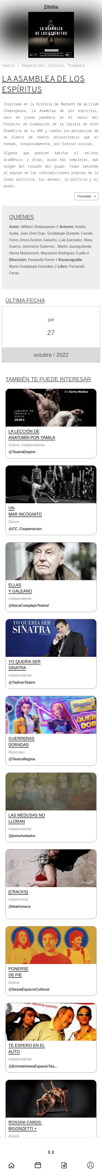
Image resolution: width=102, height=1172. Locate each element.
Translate (86, 196)
